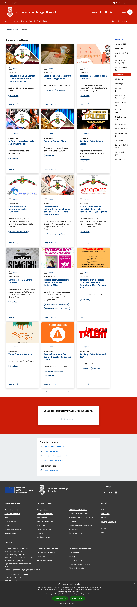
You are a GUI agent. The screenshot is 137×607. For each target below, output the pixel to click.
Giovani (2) (119, 83)
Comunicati (105, 513)
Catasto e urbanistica (44, 529)
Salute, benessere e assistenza (80, 525)
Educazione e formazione (78, 509)
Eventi (103, 532)
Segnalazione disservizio (46, 552)
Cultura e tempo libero (45, 513)
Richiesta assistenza (44, 560)
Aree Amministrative (12, 513)
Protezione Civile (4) (121, 134)
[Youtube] (105, 12)
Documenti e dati (11, 533)
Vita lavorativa (42, 517)
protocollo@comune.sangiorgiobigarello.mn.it (22, 569)
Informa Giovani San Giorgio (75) (121, 96)
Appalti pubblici (42, 525)
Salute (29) (119, 140)
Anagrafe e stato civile (45, 509)
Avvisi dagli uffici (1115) (121, 54)
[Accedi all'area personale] (122, 2)
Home (9, 29)
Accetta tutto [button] (60, 598)
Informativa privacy (76, 560)
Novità (17, 29)
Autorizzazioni (74, 529)
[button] (68, 603)
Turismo (40, 533)
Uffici (6, 517)
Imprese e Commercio (45, 521)
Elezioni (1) (119, 79)
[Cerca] (130, 12)
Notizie (13, 68)
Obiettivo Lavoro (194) (121, 118)
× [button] (134, 583)
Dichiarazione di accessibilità (79, 564)
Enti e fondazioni (11, 521)
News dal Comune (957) (122, 111)
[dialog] (68, 594)
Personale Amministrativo (14, 529)
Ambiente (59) (120, 44)
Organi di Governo (11, 509)
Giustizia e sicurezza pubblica (80, 513)
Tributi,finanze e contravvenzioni (81, 517)
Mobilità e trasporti (44, 537)
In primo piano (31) (120, 103)
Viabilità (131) (120, 159)
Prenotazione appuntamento (47, 548)
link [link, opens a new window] (89, 594)
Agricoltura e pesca (76, 533)
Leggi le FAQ (41, 556)
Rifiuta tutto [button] (77, 598)
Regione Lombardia (12, 3)
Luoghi (103, 528)
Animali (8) (119, 48)
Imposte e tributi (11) (121, 89)
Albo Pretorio (74, 552)
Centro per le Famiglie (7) (120, 61)
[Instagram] (110, 12)
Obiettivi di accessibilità (78, 568)
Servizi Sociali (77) (120, 153)
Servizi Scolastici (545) (121, 146)
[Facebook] (99, 12)
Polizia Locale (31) (121, 128)
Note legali (73, 556)
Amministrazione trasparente (80, 548)
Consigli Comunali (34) (121, 68)
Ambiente (72, 521)
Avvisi (84, 272)
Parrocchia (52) (120, 124)
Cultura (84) (119, 74)
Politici (7, 525)
